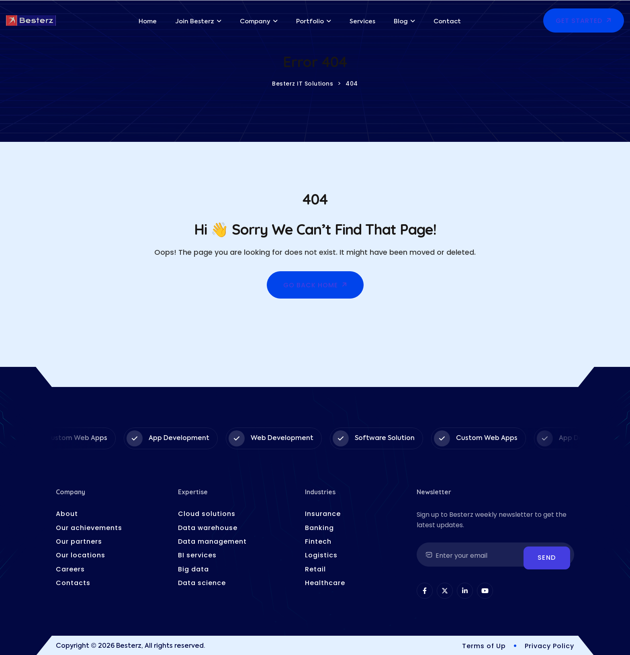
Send (547, 557)
